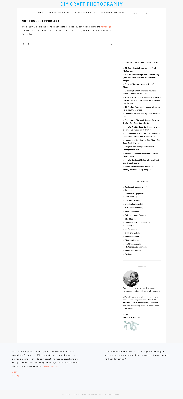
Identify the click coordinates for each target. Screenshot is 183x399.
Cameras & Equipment (134, 194)
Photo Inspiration (132, 237)
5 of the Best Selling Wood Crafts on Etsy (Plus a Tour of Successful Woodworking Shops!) (141, 78)
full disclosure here (52, 366)
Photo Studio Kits (132, 211)
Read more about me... (132, 317)
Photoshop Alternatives (135, 247)
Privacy (15, 375)
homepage (106, 26)
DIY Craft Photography (91, 4)
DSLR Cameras (131, 200)
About (15, 372)
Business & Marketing (134, 187)
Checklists (129, 219)
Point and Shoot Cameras (136, 215)
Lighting (128, 225)
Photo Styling (130, 240)
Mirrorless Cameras (133, 208)
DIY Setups (129, 197)
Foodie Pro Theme (113, 394)
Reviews (128, 254)
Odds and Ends (131, 233)
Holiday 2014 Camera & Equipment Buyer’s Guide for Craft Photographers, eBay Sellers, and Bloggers (142, 100)
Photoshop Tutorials (133, 251)
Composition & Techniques (136, 223)
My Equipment (131, 229)
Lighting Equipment (133, 204)
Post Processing (132, 244)
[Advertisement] (142, 35)
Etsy (126, 190)
